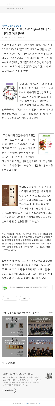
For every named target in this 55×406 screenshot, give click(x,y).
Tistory (40, 403)
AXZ (26, 403)
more (51, 313)
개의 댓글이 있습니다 (10, 363)
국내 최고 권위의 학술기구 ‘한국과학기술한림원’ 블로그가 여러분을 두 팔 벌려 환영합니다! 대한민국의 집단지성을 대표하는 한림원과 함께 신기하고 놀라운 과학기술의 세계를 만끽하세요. (22, 381)
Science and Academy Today (18, 373)
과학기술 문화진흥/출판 (11, 26)
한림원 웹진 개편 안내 (15, 8)
